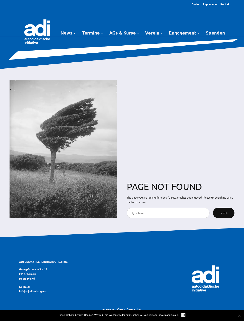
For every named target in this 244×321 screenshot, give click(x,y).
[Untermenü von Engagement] (198, 32)
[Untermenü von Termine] (102, 32)
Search (224, 213)
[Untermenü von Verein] (162, 32)
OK (183, 315)
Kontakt (225, 4)
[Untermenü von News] (74, 32)
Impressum (210, 4)
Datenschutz (134, 309)
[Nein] (239, 316)
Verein (121, 309)
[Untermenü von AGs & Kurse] (138, 32)
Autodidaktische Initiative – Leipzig (43, 261)
